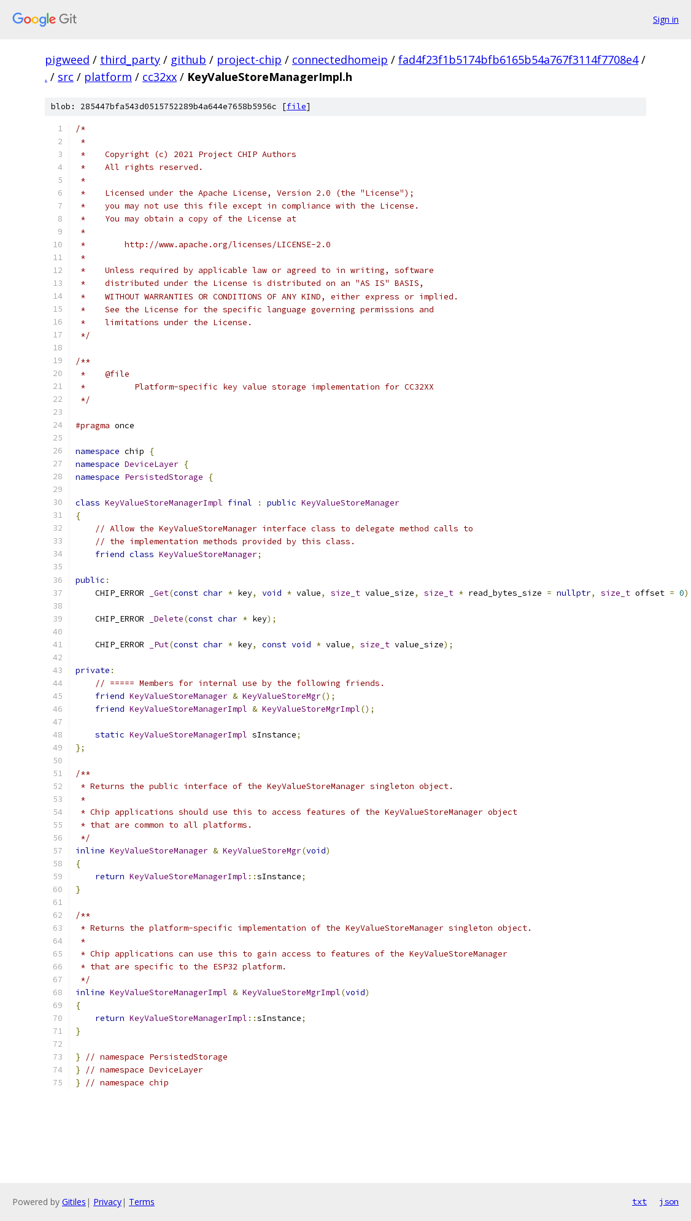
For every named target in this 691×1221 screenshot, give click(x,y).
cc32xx (159, 76)
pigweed (67, 59)
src (66, 76)
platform (108, 76)
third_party (130, 59)
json (669, 1201)
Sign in (666, 19)
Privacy (107, 1202)
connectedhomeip (340, 59)
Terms (142, 1202)
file (296, 106)
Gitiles (74, 1202)
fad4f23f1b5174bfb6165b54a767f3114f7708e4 (518, 59)
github (188, 59)
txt (639, 1201)
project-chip (249, 59)
